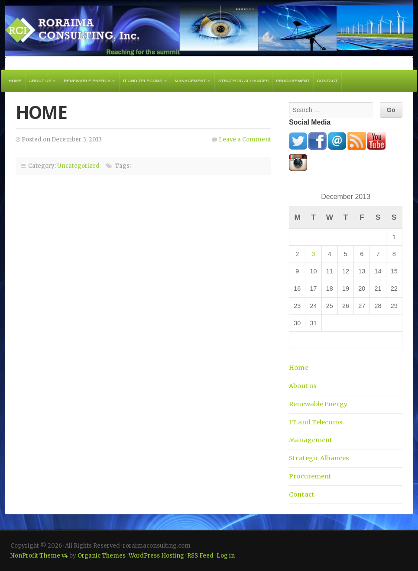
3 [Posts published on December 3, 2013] (313, 253)
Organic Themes (102, 555)
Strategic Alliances (243, 80)
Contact (327, 80)
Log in (226, 555)
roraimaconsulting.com (209, 28)
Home (15, 80)
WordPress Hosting (156, 555)
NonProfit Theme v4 (39, 555)
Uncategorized (78, 166)
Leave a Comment (245, 139)
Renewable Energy (87, 80)
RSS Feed (200, 555)
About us (40, 80)
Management (190, 80)
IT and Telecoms (142, 80)
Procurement (293, 80)
